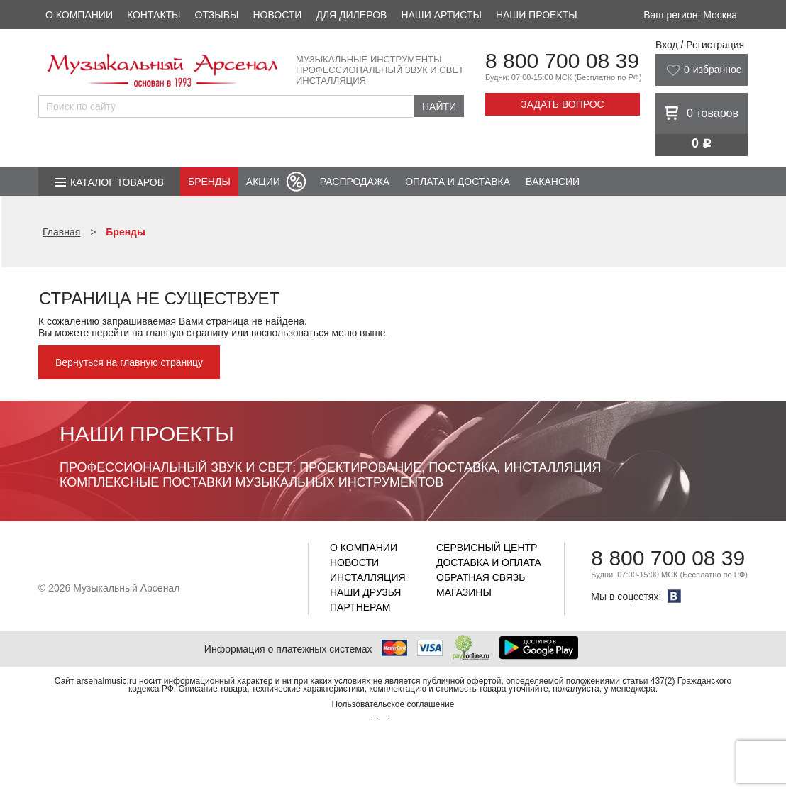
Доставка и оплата (488, 562)
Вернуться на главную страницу (129, 362)
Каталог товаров (117, 182)
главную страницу (186, 332)
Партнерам (360, 607)
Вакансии (553, 181)
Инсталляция (368, 577)
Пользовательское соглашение (393, 704)
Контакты (154, 15)
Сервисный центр (486, 547)
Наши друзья (365, 592)
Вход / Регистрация (699, 44)
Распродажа (354, 181)
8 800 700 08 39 (562, 60)
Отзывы (217, 15)
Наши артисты (441, 15)
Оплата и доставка (457, 181)
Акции (263, 181)
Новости (277, 15)
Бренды (209, 181)
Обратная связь (480, 577)
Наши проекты (536, 15)
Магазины (464, 592)
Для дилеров (351, 15)
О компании (79, 15)
